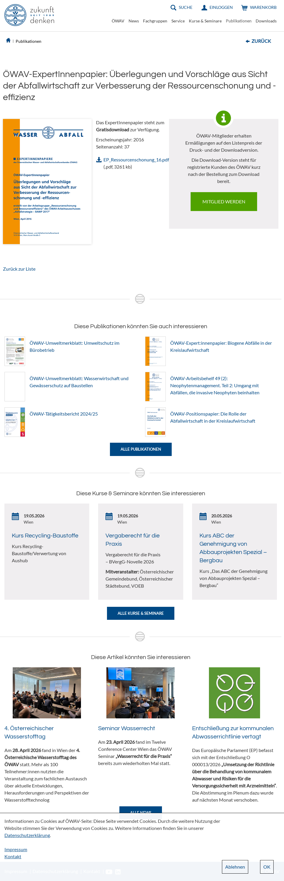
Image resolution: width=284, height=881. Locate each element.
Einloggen (221, 7)
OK (266, 866)
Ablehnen (235, 866)
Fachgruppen (155, 20)
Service (178, 20)
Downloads (266, 20)
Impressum (15, 849)
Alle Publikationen (141, 449)
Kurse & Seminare (205, 20)
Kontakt (12, 856)
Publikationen (238, 20)
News (134, 20)
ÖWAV (118, 20)
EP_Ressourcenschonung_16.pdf (136, 159)
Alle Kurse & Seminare (141, 613)
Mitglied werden (223, 201)
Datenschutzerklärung (27, 835)
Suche (185, 7)
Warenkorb (263, 7)
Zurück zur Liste (19, 269)
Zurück (261, 41)
